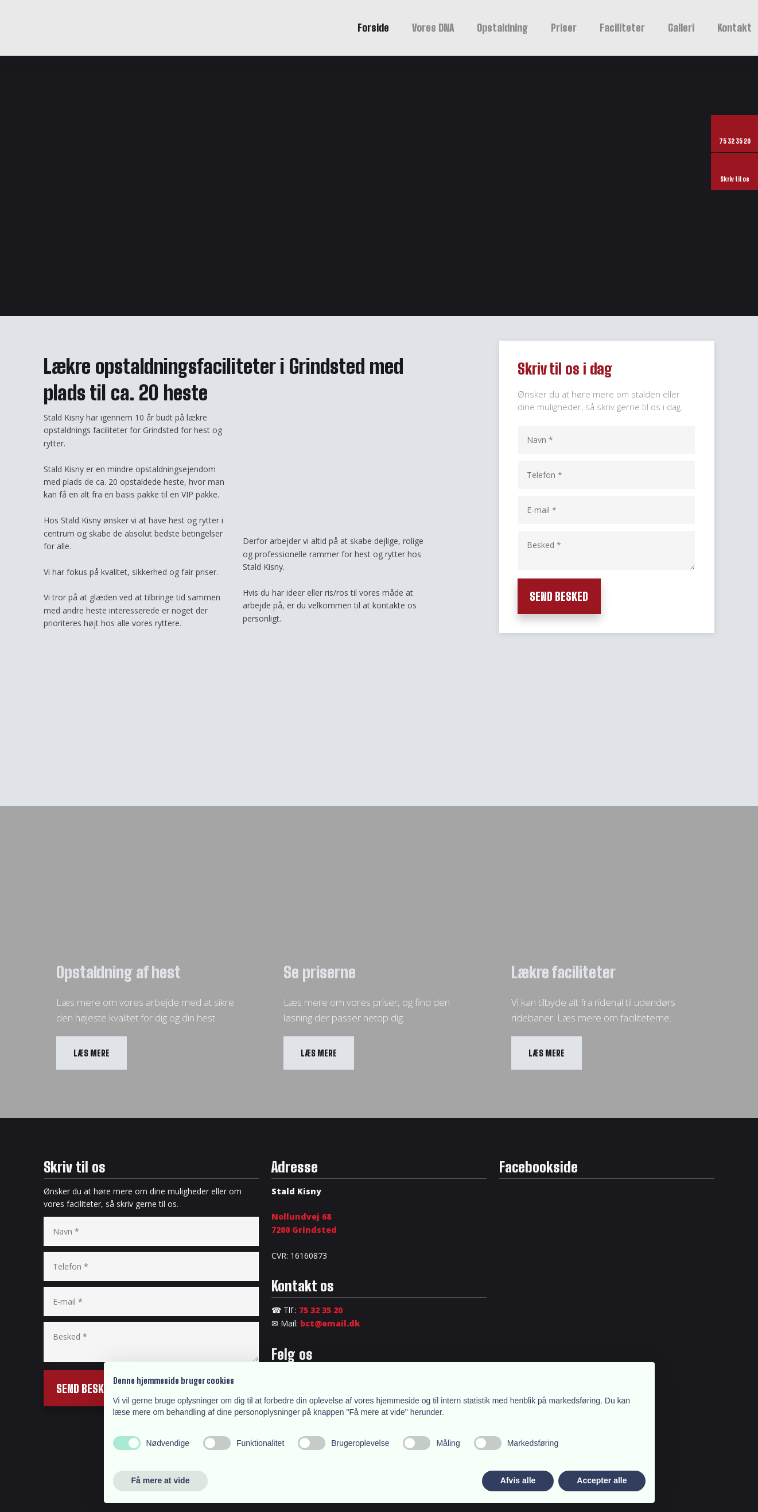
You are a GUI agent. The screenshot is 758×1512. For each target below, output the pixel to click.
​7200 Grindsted (304, 1229)
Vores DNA (433, 27)
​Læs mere (91, 1053)
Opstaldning (502, 27)
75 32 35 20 (321, 1310)
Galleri (681, 27)
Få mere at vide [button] (160, 1480)
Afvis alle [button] (517, 1480)
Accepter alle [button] (602, 1480)
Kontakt (734, 27)
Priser (564, 27)
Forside (373, 27)
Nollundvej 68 (301, 1216)
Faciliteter (622, 27)
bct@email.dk (330, 1323)
